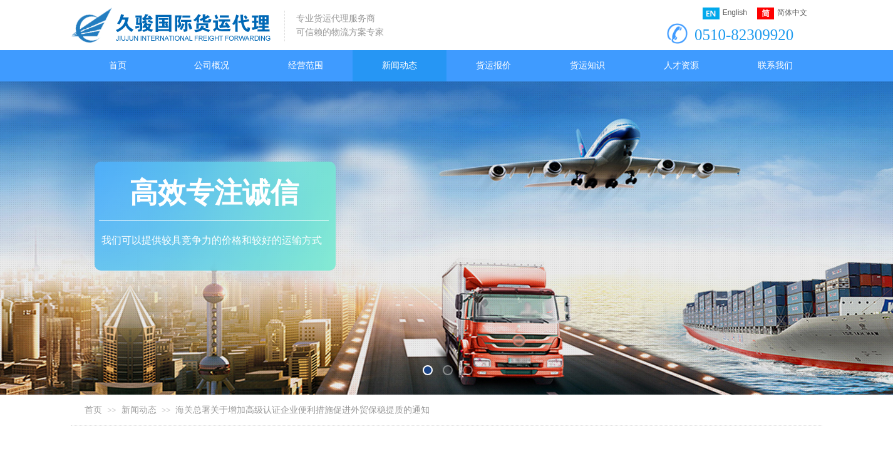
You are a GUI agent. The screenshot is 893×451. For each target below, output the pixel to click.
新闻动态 (139, 410)
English (725, 13)
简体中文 (782, 13)
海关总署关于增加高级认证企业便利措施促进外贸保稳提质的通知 (302, 410)
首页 (93, 410)
